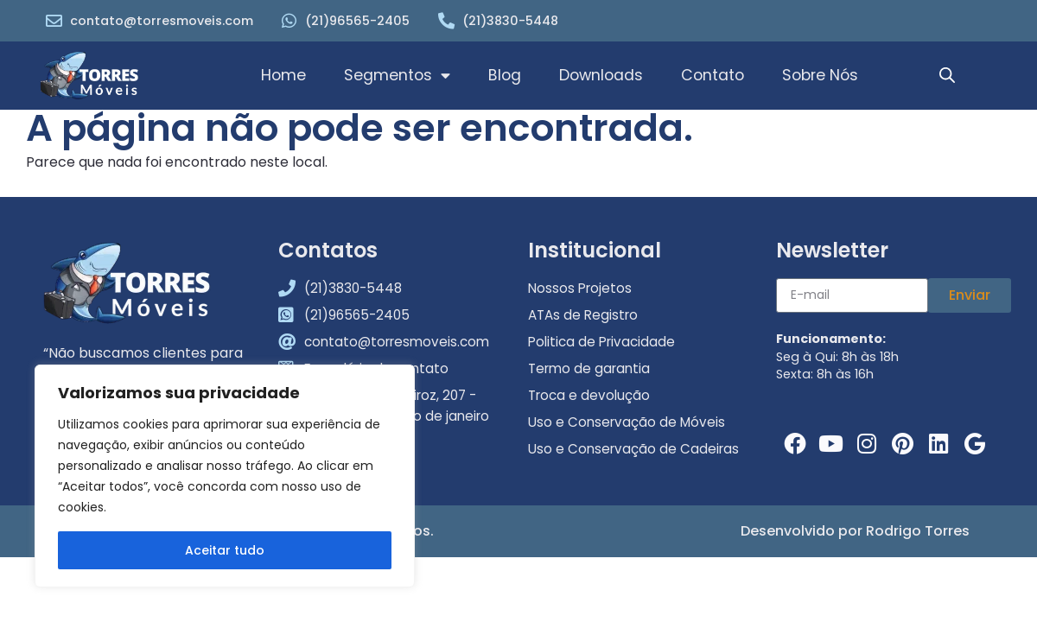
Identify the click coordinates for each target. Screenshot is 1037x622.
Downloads (601, 75)
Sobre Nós (820, 75)
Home (283, 75)
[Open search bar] (947, 76)
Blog (504, 75)
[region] (225, 476)
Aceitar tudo (224, 550)
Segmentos (397, 76)
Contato (712, 75)
